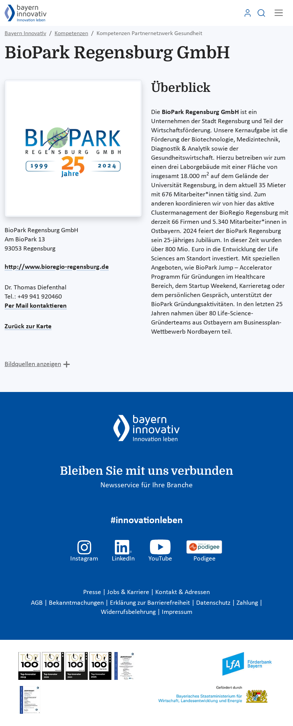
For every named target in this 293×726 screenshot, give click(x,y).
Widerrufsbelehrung (129, 612)
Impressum (177, 612)
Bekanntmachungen (77, 603)
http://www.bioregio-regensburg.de (57, 267)
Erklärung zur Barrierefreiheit (151, 603)
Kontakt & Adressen (182, 592)
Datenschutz (214, 603)
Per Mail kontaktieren (36, 306)
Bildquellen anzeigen (33, 364)
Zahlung (248, 603)
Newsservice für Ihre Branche (146, 485)
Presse (93, 592)
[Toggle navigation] (278, 12)
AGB (37, 603)
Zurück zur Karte (28, 326)
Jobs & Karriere (129, 592)
